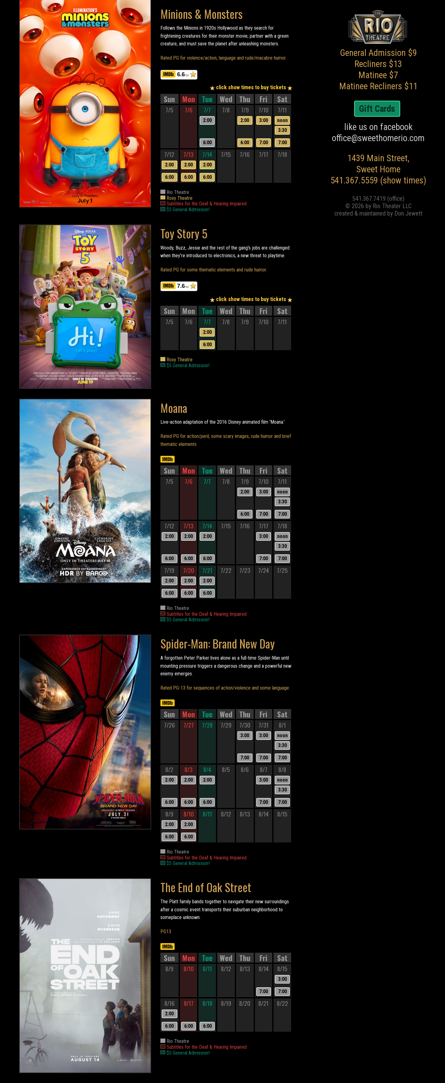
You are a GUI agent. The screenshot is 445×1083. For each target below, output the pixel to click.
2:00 (207, 120)
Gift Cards (377, 108)
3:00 (263, 120)
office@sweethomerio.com (378, 138)
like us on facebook (378, 127)
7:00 (263, 142)
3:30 (282, 130)
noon (282, 120)
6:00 (207, 142)
